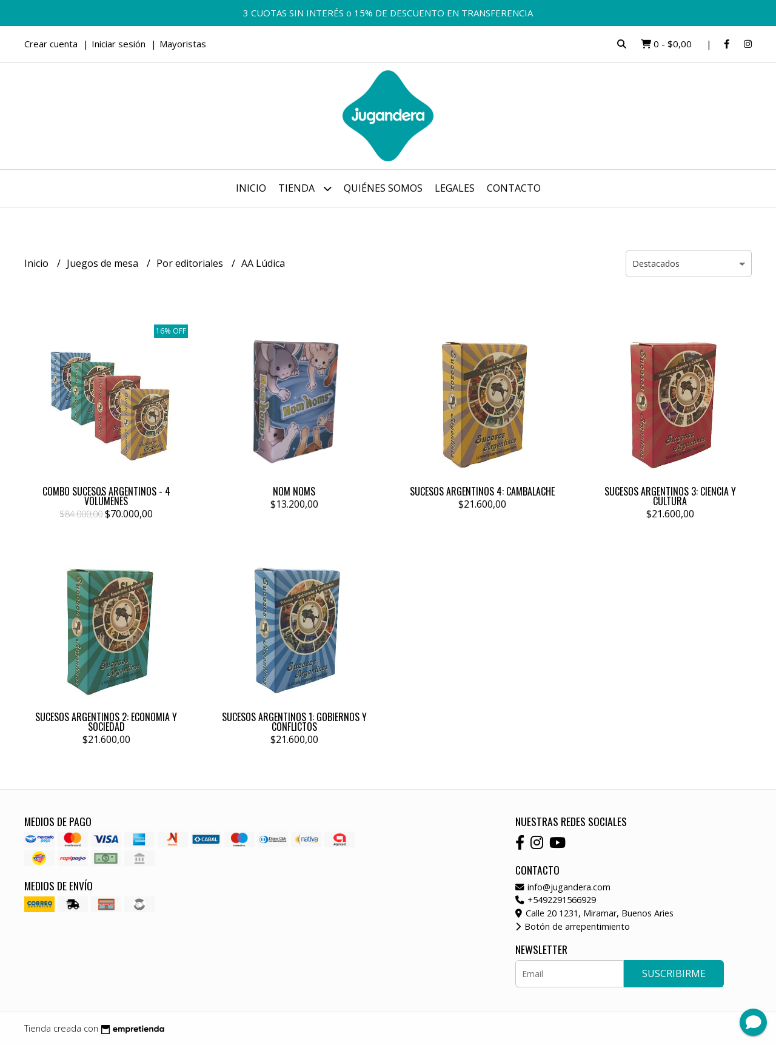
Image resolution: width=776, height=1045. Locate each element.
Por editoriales (191, 263)
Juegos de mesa (104, 263)
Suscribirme (674, 973)
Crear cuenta (51, 44)
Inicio (251, 188)
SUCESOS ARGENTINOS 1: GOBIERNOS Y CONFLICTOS (294, 722)
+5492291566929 (555, 900)
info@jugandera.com (562, 887)
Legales (455, 188)
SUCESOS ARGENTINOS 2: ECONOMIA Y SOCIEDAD (106, 722)
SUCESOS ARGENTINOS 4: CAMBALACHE (482, 491)
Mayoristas (182, 44)
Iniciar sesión (119, 44)
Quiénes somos (383, 188)
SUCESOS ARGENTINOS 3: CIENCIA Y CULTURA (670, 496)
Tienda (305, 188)
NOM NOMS (294, 491)
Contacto (514, 188)
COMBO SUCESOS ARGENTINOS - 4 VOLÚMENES (106, 496)
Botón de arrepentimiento (572, 926)
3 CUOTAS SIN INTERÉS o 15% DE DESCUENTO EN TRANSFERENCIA (388, 13)
